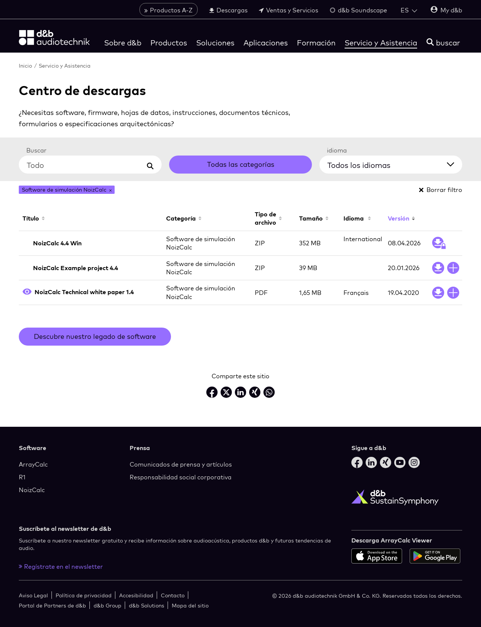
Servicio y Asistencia (381, 42)
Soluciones (215, 42)
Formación (316, 42)
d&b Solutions (146, 605)
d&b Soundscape (358, 10)
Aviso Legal (33, 595)
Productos (168, 42)
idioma (337, 150)
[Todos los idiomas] (395, 163)
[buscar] (443, 42)
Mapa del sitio (190, 605)
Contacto (173, 595)
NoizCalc (32, 490)
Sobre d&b (122, 42)
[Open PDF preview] (27, 292)
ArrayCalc (33, 464)
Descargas (228, 10)
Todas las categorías (240, 164)
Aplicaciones (266, 42)
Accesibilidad (136, 595)
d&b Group (107, 605)
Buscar (36, 150)
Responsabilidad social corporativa (180, 477)
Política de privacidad (84, 595)
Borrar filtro (440, 189)
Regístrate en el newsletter (61, 566)
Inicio (25, 65)
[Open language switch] (408, 10)
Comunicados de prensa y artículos (181, 464)
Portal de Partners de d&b (52, 605)
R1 (22, 477)
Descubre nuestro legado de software (95, 336)
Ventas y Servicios (288, 10)
